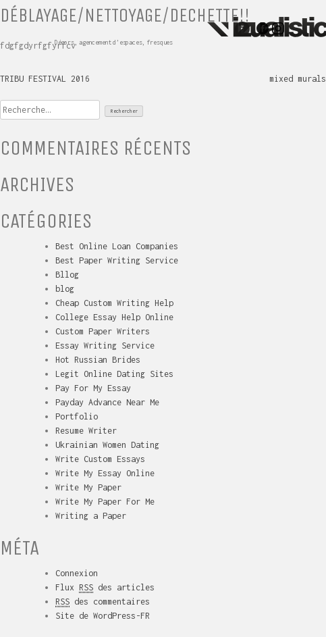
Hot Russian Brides (97, 360)
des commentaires (102, 601)
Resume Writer (86, 431)
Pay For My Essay (93, 388)
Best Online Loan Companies (116, 246)
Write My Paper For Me (105, 501)
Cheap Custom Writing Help (114, 303)
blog (64, 289)
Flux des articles (105, 587)
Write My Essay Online (105, 473)
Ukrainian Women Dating (107, 445)
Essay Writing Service (105, 345)
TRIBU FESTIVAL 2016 (45, 79)
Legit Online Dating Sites (114, 374)
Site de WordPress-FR (102, 616)
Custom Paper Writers (102, 331)
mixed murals (297, 79)
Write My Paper (88, 487)
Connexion (76, 573)
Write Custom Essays (100, 459)
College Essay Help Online (114, 317)
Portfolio (76, 416)
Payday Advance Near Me (107, 402)
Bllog (67, 275)
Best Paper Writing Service (116, 260)
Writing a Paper (90, 516)
